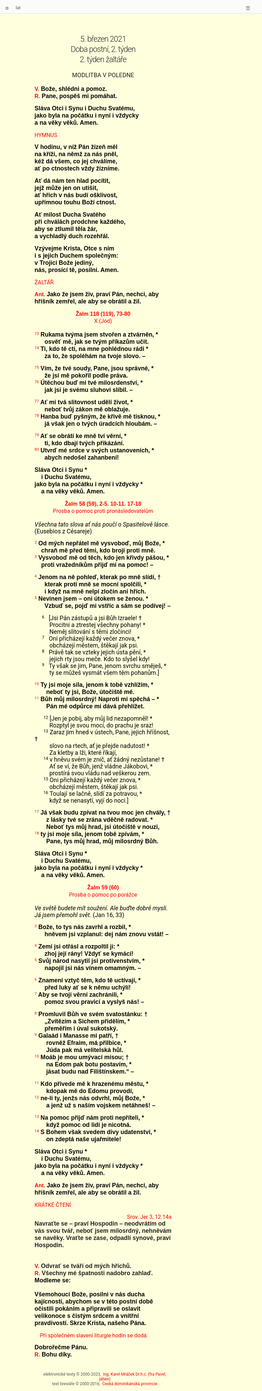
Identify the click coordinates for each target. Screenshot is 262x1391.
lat (18, 7)
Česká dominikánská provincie (129, 1383)
